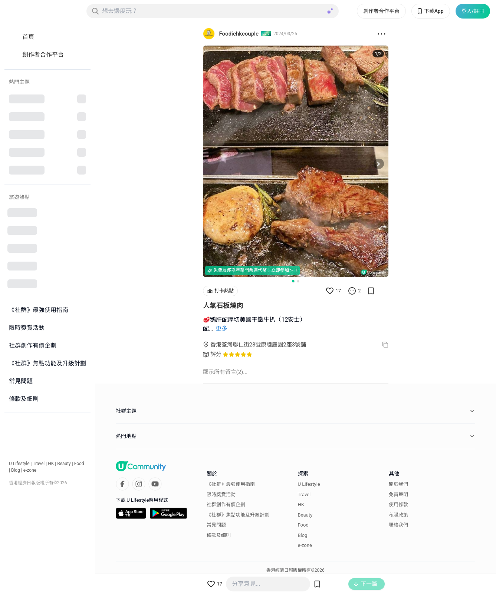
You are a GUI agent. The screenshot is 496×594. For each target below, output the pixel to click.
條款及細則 (219, 535)
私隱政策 (398, 515)
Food (79, 463)
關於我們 (398, 484)
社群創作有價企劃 (226, 504)
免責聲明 (398, 494)
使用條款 (398, 504)
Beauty (64, 463)
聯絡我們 (398, 525)
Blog (15, 470)
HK (51, 463)
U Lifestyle (19, 463)
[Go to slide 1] (293, 281)
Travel (39, 463)
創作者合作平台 (381, 11)
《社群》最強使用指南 (231, 484)
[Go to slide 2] (298, 281)
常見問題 (216, 525)
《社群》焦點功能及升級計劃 (238, 515)
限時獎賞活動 (221, 494)
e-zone (29, 470)
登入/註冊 (472, 11)
